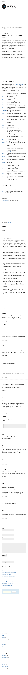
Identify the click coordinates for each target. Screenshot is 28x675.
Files (2, 646)
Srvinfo (3, 189)
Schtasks (3, 162)
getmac (3, 119)
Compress (3, 188)
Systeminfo (4, 170)
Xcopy (3, 179)
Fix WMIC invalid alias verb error (7, 585)
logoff (3, 125)
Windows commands (19, 84)
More (3, 128)
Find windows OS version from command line (8, 576)
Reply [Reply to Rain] (3, 413)
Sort (2, 168)
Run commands (4, 655)
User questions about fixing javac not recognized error (10, 581)
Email (3, 533)
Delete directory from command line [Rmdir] (8, 570)
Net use (3, 139)
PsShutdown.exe (5, 200)
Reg (2, 144)
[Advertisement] (14, 18)
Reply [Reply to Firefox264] (3, 340)
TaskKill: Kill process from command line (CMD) (9, 572)
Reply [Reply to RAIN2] (3, 496)
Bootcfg (3, 98)
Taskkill (3, 174)
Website (3, 537)
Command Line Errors (5, 639)
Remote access (4, 653)
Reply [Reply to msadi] (3, 440)
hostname (3, 124)
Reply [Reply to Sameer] (3, 377)
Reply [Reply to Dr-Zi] (3, 518)
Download (3, 644)
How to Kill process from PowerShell (7, 583)
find (2, 111)
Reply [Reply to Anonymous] (3, 233)
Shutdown (3, 167)
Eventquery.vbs (4, 110)
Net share (3, 142)
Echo (2, 102)
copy (2, 99)
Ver (2, 192)
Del (2, 105)
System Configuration (5, 657)
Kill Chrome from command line (6, 574)
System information (4, 659)
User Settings (4, 664)
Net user (3, 134)
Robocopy (3, 156)
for (2, 116)
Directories (3, 642)
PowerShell (3, 651)
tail (2, 191)
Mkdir (3, 127)
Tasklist (3, 173)
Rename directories (16, 151)
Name (3, 528)
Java (2, 648)
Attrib (3, 96)
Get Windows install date (5, 579)
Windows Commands (5, 666)
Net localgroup (4, 140)
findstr (3, 113)
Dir (2, 107)
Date (2, 104)
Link (6, 233)
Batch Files (3, 637)
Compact (3, 101)
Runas (3, 159)
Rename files (9, 151)
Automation (3, 635)
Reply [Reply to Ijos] (3, 464)
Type (2, 176)
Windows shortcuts (4, 668)
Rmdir (3, 153)
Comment (3, 541)
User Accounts (4, 662)
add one (9, 222)
